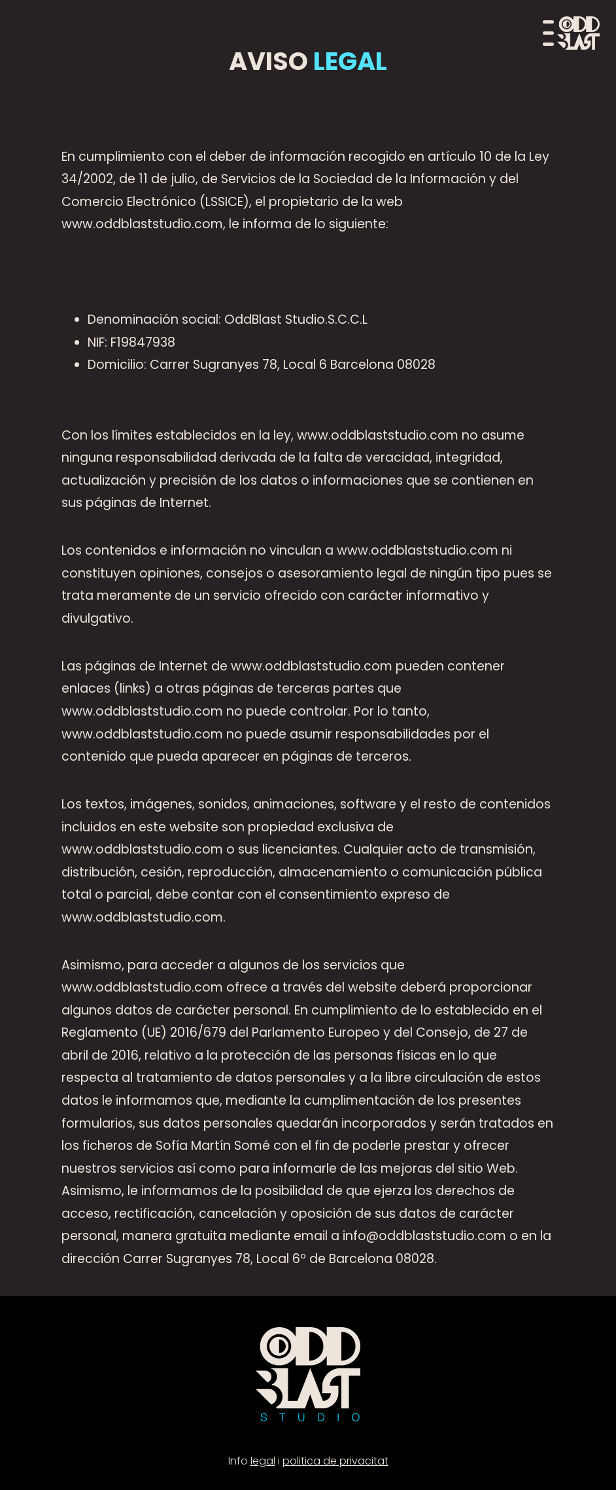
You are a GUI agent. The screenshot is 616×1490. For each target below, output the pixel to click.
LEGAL (347, 61)
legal (262, 1460)
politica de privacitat (335, 1460)
